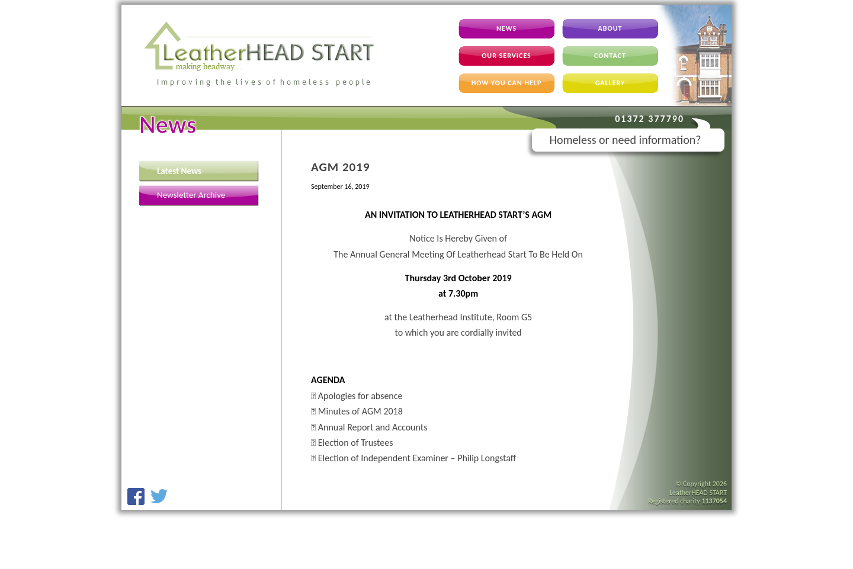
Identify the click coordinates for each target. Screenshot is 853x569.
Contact (610, 56)
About (610, 28)
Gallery (610, 83)
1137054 (714, 501)
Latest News (179, 171)
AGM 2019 (340, 167)
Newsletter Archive (191, 194)
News (506, 28)
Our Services (506, 56)
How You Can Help (507, 83)
